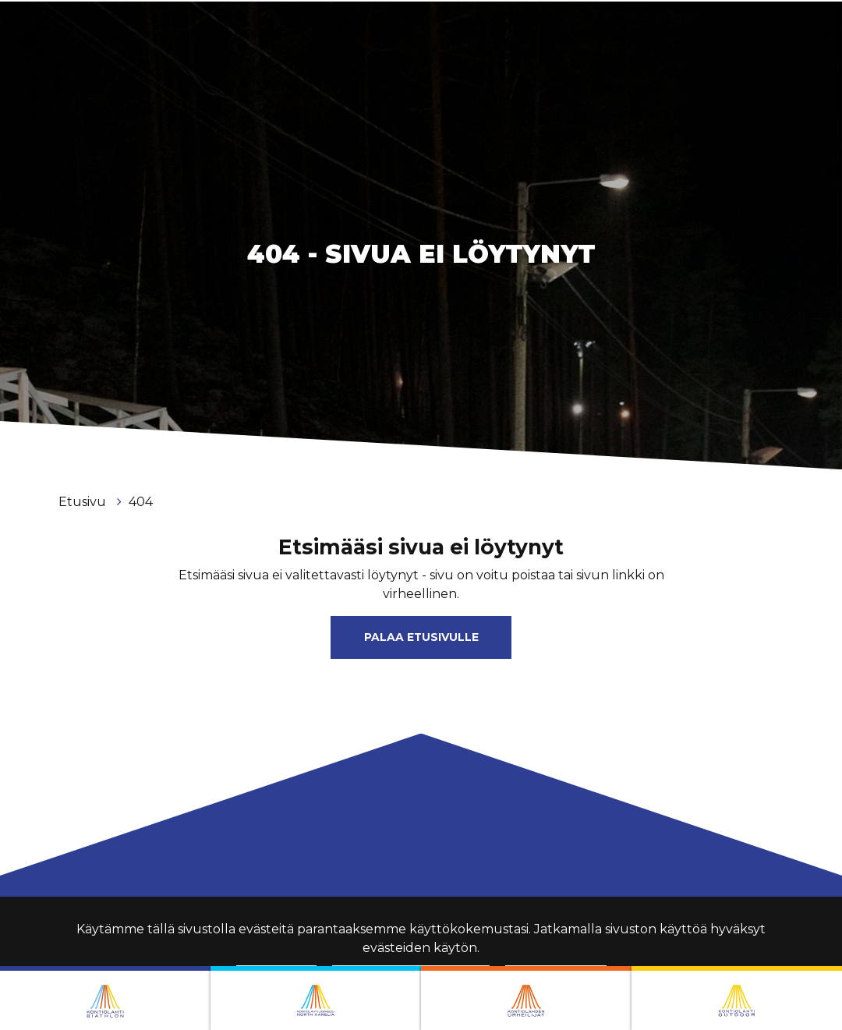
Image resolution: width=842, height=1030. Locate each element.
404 (141, 501)
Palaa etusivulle (421, 637)
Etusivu (83, 501)
